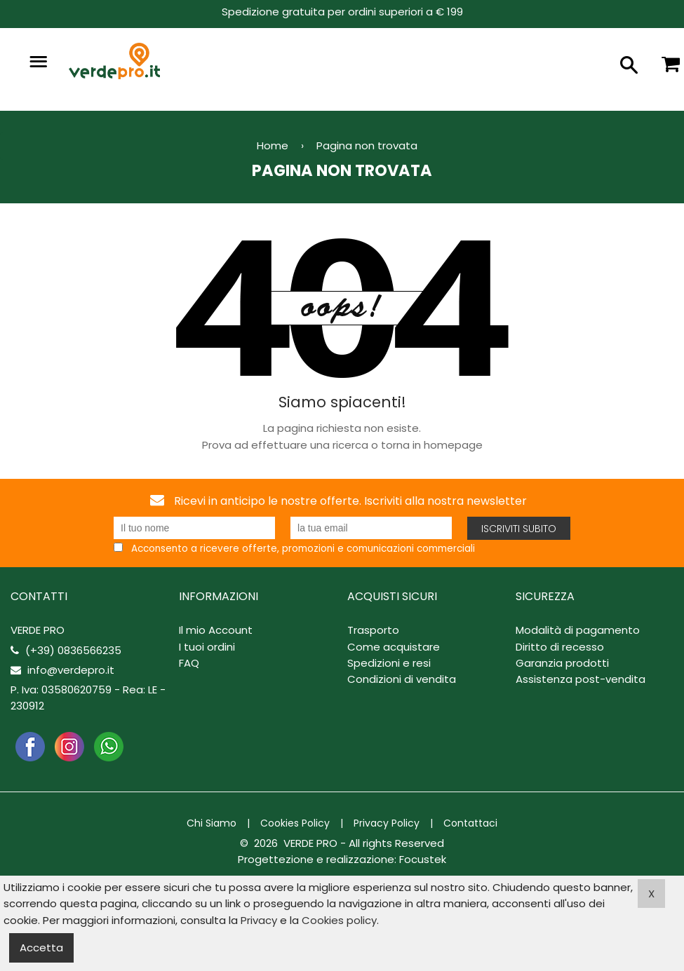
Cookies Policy (295, 823)
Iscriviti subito (518, 529)
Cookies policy (339, 920)
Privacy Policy (387, 823)
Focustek (422, 859)
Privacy (259, 920)
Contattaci (470, 823)
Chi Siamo (211, 823)
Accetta (41, 947)
